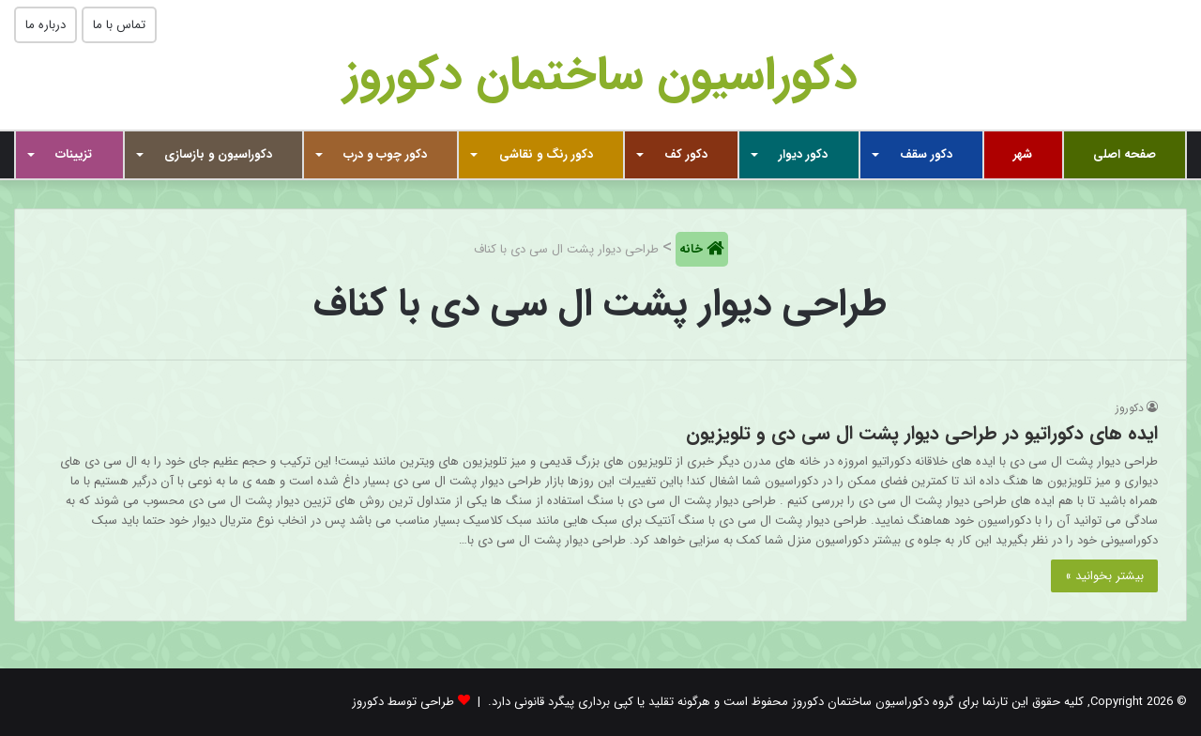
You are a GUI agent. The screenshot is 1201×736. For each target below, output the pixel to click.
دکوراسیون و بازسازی (218, 154)
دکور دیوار (803, 154)
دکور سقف (926, 154)
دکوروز (1130, 408)
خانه (693, 249)
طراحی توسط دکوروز (403, 702)
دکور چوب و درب (385, 154)
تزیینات (73, 154)
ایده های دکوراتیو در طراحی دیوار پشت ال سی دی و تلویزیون (922, 433)
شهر (1022, 154)
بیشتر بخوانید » (1104, 576)
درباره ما (45, 25)
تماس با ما (119, 25)
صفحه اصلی (1124, 154)
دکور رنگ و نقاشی (546, 154)
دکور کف (685, 154)
